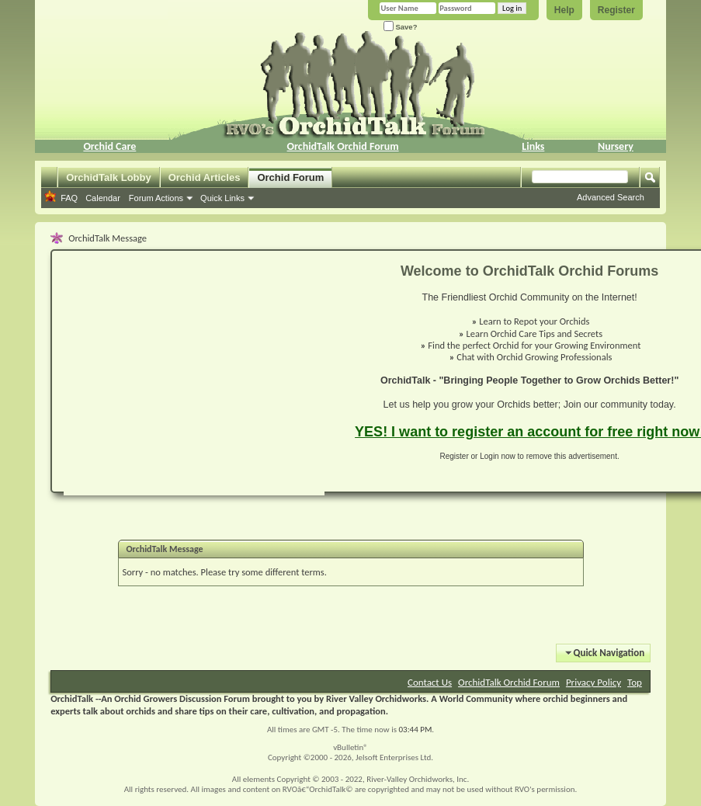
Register (616, 10)
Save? (400, 27)
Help (564, 10)
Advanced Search (610, 197)
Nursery (615, 146)
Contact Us (430, 682)
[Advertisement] (168, 378)
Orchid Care (109, 146)
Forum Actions (156, 198)
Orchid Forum (290, 177)
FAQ (69, 198)
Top (634, 682)
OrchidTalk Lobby (108, 177)
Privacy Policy (593, 682)
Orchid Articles (204, 177)
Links (533, 146)
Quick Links (222, 198)
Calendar (102, 198)
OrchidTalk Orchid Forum (343, 146)
